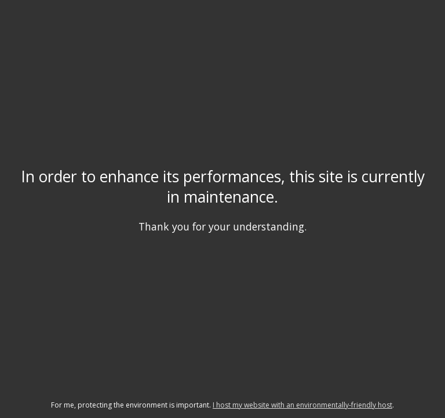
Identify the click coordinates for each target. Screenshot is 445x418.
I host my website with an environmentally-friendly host (302, 405)
